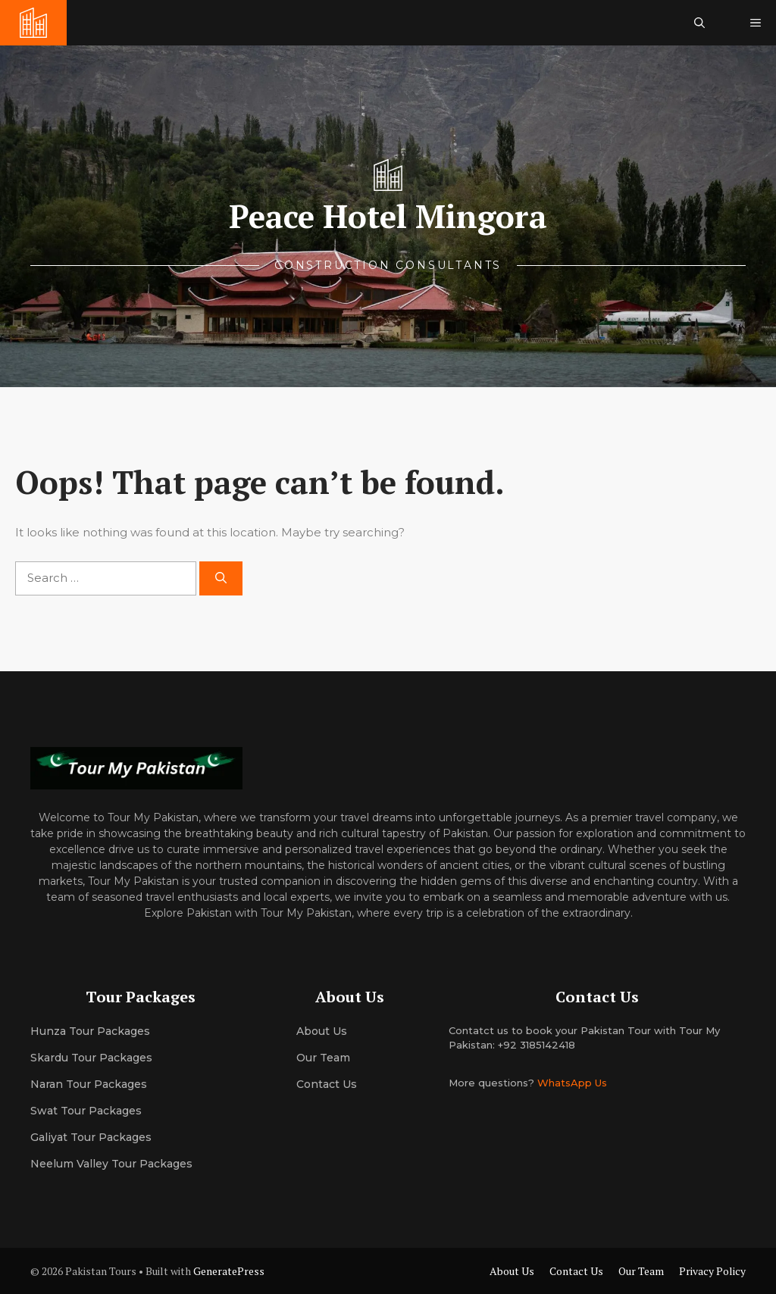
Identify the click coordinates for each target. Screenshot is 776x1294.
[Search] (220, 578)
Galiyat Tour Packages (91, 1137)
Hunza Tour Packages (90, 1031)
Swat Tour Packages (86, 1110)
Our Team (641, 1271)
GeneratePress (228, 1271)
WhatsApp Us (572, 1083)
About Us (512, 1271)
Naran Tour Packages (88, 1084)
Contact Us (326, 1084)
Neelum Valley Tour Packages (111, 1164)
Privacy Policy (712, 1271)
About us (321, 1031)
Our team (323, 1057)
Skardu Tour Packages (91, 1057)
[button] (699, 22)
